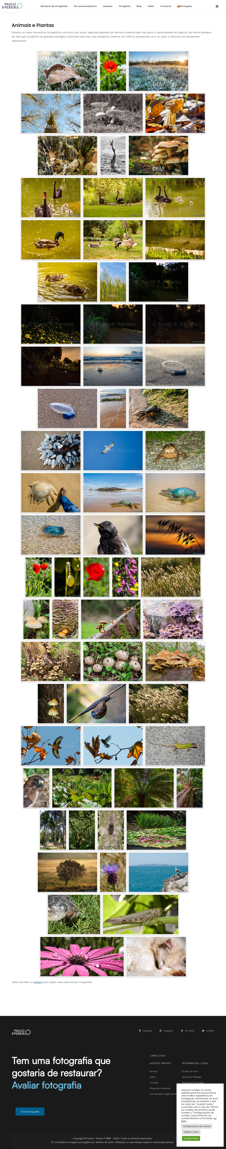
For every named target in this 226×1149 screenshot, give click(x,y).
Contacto (165, 6)
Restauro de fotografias (54, 6)
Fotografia (124, 6)
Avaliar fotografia (46, 1088)
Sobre (151, 6)
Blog (139, 6)
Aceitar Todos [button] (191, 1138)
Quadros (108, 6)
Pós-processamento (85, 6)
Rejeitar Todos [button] (191, 1131)
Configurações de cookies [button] (196, 1126)
